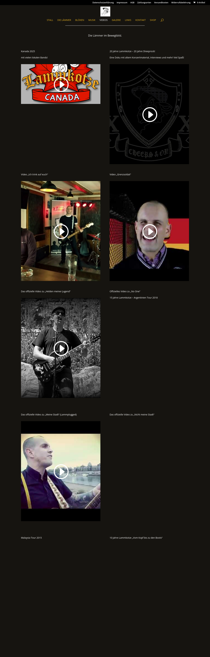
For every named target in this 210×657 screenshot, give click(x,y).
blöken (79, 20)
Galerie (116, 20)
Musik (91, 20)
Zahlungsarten (144, 3)
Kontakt (140, 20)
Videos (104, 20)
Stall (50, 20)
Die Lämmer (64, 20)
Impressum (122, 3)
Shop (153, 20)
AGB (132, 3)
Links (128, 20)
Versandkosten (161, 3)
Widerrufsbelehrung (180, 3)
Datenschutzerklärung (103, 3)
